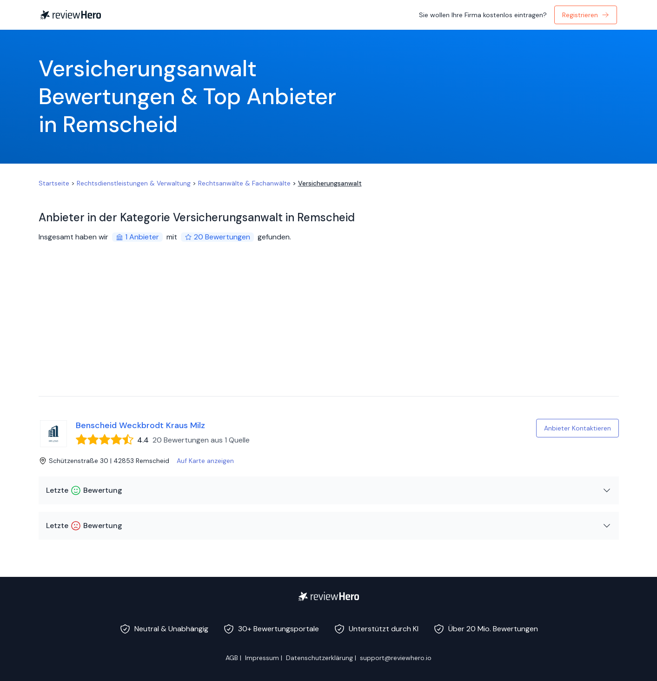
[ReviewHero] (328, 596)
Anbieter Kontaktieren (577, 428)
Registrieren (585, 15)
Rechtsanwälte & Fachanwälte (244, 183)
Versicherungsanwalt (330, 183)
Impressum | (263, 658)
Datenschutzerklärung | (321, 658)
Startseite (54, 183)
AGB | (233, 658)
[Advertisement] (329, 326)
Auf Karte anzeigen (205, 460)
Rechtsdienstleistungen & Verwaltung (134, 183)
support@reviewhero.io (395, 658)
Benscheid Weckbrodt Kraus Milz (140, 425)
